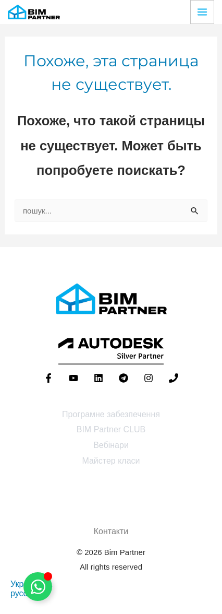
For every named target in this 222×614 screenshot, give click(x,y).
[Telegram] (123, 378)
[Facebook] (48, 378)
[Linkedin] (98, 378)
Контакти (111, 531)
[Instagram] (148, 378)
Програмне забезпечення (111, 414)
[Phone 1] (173, 378)
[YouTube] (73, 378)
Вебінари (111, 445)
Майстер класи (111, 460)
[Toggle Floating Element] (37, 586)
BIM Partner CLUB (111, 429)
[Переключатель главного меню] (202, 12)
